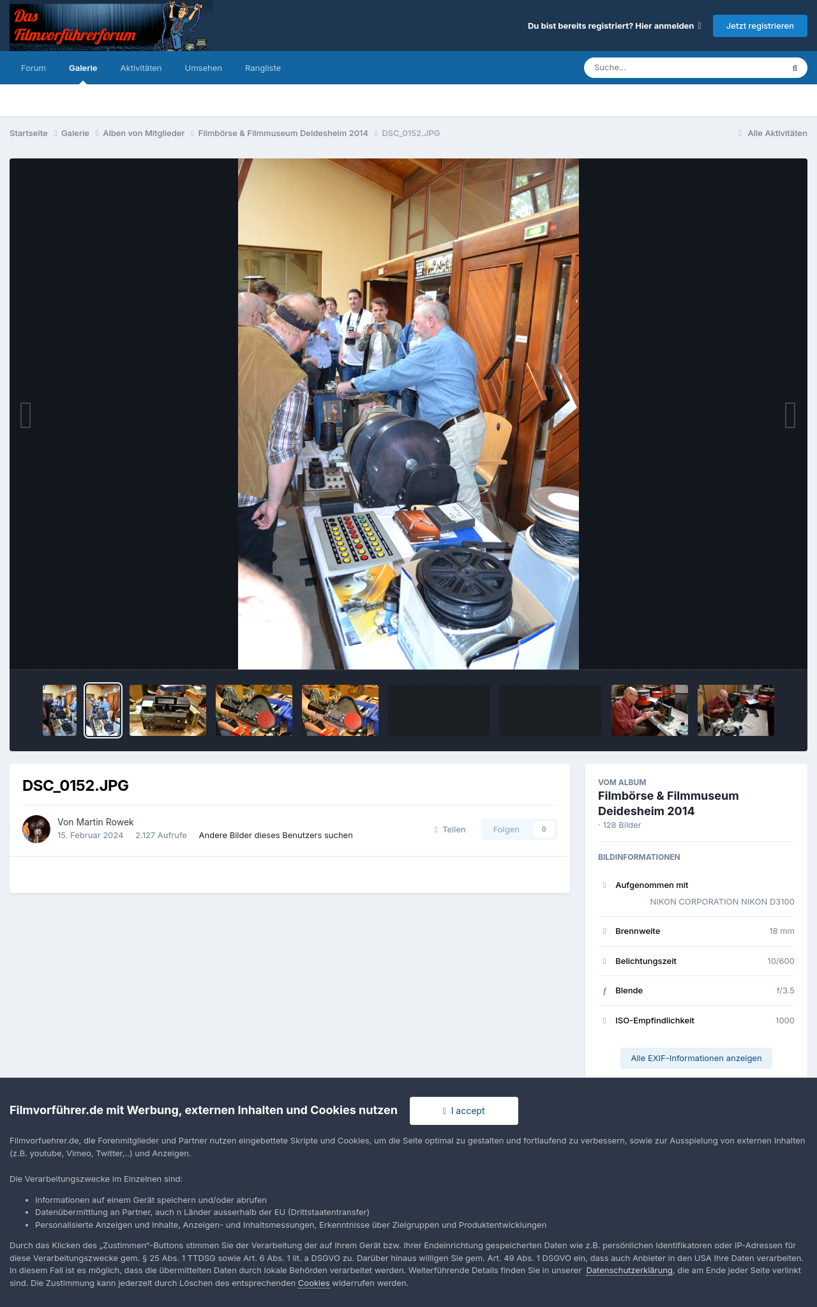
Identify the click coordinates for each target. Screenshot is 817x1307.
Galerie (83, 73)
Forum (33, 68)
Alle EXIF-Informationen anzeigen (696, 1058)
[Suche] (657, 67)
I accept (464, 1110)
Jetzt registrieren (760, 25)
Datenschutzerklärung (629, 1270)
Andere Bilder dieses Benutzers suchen (276, 835)
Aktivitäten (141, 68)
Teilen (450, 829)
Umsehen (203, 68)
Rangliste (263, 68)
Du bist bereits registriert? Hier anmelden (614, 25)
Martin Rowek (105, 821)
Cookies (314, 1283)
